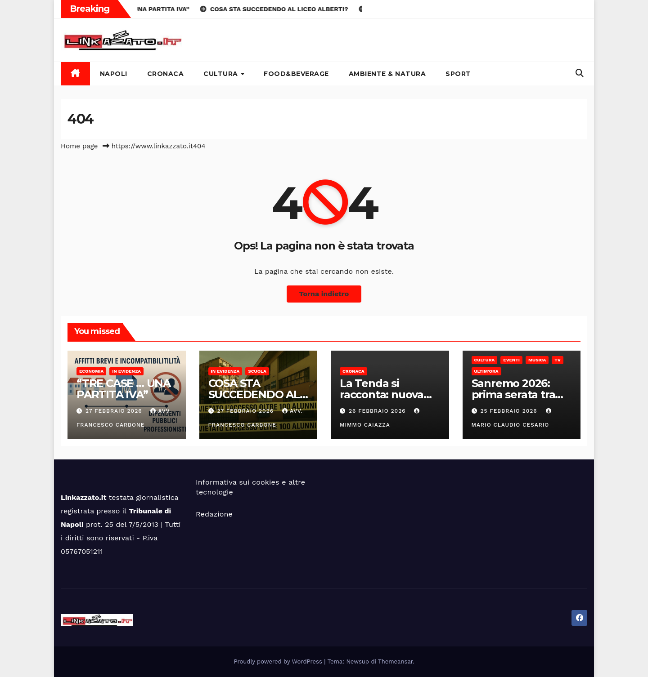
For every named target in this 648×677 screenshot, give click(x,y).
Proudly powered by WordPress (279, 661)
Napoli (113, 74)
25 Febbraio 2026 (509, 411)
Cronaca (165, 74)
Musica (537, 359)
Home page (79, 146)
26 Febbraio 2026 (378, 411)
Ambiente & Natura (387, 74)
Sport (458, 74)
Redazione (214, 514)
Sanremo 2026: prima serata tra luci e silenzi (513, 394)
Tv (557, 359)
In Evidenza (126, 371)
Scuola (257, 371)
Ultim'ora (486, 371)
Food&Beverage (296, 74)
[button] (580, 73)
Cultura (221, 74)
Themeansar (395, 661)
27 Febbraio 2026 (115, 411)
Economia (91, 371)
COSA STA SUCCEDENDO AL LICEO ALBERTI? (254, 394)
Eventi (511, 359)
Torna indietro (324, 294)
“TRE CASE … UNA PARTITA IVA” (123, 389)
